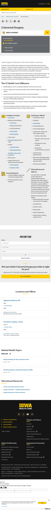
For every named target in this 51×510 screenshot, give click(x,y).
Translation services (6, 467)
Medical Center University (11, 312)
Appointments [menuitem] (5, 9)
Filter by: (3, 240)
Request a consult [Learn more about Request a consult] (6, 452)
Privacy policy (4, 506)
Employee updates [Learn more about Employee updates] (32, 454)
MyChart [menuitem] (28, 9)
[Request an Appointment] (25, 32)
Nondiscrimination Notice (7, 464)
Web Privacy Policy (35, 464)
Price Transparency (15, 469)
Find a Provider (9, 50)
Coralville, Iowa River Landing (12, 333)
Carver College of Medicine (20, 471)
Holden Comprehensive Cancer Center (36, 471)
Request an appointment (10, 419)
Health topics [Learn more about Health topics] (30, 436)
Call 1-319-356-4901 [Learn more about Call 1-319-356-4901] (25, 276)
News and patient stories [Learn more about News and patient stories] (33, 452)
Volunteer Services (5, 469)
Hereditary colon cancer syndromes (14, 154)
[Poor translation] (5, 488)
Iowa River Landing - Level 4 (13, 322)
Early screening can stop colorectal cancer (16, 359)
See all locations (7, 422)
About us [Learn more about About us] (29, 449)
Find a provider (7, 424)
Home (2, 16)
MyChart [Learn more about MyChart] (29, 426)
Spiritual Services (43, 467)
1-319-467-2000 (7, 327)
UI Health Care (9, 471)
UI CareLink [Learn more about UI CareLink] (4, 459)
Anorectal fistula (14, 147)
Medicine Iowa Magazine (7, 473)
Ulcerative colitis (14, 167)
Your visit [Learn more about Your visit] (29, 424)
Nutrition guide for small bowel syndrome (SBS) (18, 370)
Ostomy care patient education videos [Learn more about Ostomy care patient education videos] (13, 386)
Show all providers (25, 258)
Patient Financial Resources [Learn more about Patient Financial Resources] (34, 434)
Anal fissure (13, 123)
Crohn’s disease (14, 165)
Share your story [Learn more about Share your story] (31, 431)
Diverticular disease (13, 140)
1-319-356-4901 (8, 40)
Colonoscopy (36, 123)
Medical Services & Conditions (12, 16)
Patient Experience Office (17, 467)
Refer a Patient (9, 47)
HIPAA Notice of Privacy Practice (22, 464)
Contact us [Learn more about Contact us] (29, 429)
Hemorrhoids (13, 131)
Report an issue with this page (34, 457)
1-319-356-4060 (7, 305)
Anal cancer (11, 117)
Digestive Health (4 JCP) (11, 300)
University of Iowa (18, 473)
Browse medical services (10, 427)
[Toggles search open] (47, 3)
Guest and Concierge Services (31, 467)
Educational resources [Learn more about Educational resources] (7, 457)
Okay (42, 502)
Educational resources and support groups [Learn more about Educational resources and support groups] (38, 439)
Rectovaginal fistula (15, 150)
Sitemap (3, 471)
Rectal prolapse (14, 134)
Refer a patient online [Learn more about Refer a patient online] (6, 449)
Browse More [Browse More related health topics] (4, 354)
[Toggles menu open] (49, 3)
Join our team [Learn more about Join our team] (30, 447)
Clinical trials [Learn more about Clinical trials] (4, 454)
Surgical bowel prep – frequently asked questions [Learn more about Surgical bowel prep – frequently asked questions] (16, 389)
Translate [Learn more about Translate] (41, 4)
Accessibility (43, 464)
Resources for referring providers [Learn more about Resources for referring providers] (10, 447)
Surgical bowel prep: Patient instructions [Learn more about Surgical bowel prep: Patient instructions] (14, 392)
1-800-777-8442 (5, 431)
